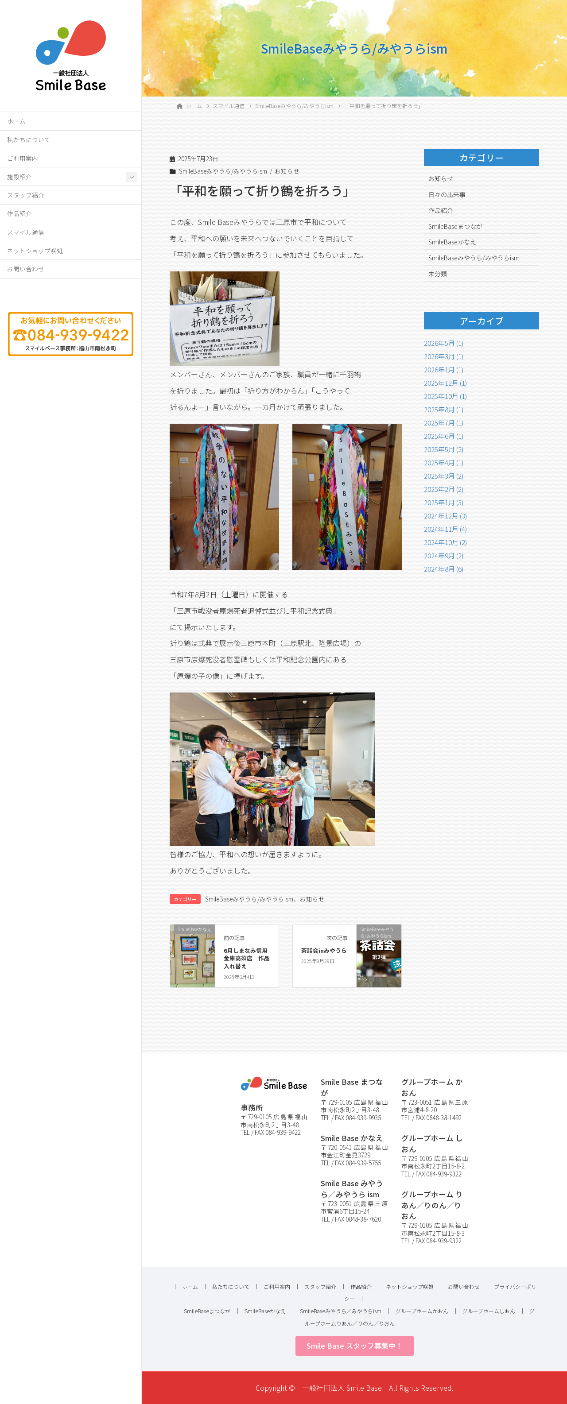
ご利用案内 (22, 158)
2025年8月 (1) (443, 409)
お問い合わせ (25, 268)
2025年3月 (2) (443, 475)
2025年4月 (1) (443, 462)
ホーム (16, 120)
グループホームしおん (488, 1311)
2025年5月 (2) (443, 449)
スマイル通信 (25, 232)
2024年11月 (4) (445, 529)
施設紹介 (19, 176)
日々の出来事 (447, 194)
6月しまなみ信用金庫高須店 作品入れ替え (247, 958)
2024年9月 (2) (443, 555)
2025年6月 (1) (443, 436)
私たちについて (28, 139)
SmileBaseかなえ (452, 241)
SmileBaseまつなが (455, 226)
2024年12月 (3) (445, 515)
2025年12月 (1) (445, 382)
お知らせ (287, 170)
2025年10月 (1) (445, 396)
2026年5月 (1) (443, 343)
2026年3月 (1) (443, 356)
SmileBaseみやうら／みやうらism (340, 1311)
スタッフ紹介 (25, 194)
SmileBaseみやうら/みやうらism (223, 170)
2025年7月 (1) (443, 422)
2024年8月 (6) (443, 568)
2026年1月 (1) (443, 369)
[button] (354, 1346)
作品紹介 (19, 213)
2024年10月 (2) (445, 542)
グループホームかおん (422, 1311)
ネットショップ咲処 (35, 250)
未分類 (437, 273)
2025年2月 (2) (443, 489)
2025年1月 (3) (443, 502)
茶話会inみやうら (324, 950)
